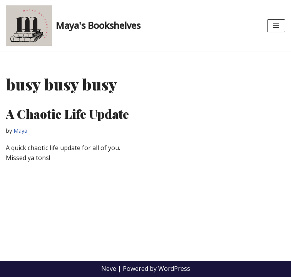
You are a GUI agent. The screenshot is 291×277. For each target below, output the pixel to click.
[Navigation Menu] (276, 25)
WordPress (174, 268)
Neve (108, 268)
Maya (20, 130)
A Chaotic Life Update (67, 113)
